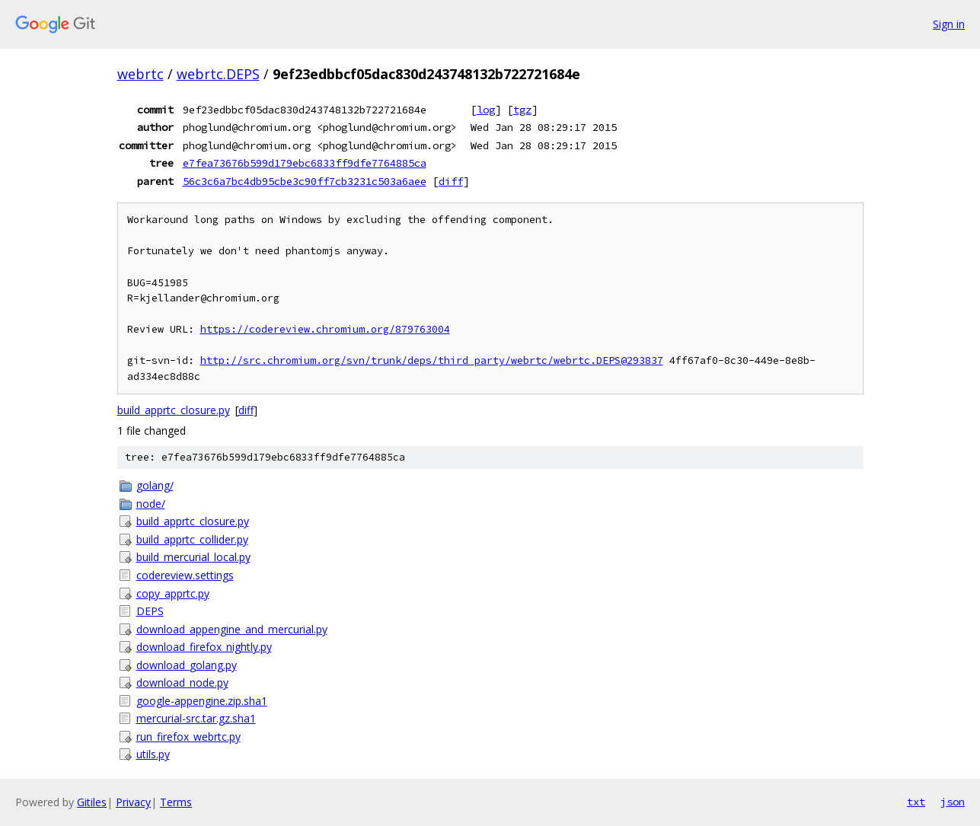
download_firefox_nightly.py (204, 646)
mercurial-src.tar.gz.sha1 (196, 718)
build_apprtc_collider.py (192, 539)
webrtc (140, 74)
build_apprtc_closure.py (173, 410)
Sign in (949, 24)
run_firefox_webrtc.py (188, 736)
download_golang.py (186, 665)
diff (451, 181)
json (952, 801)
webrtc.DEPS (218, 74)
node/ (150, 503)
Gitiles (92, 802)
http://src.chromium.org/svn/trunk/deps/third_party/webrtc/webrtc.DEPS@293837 (431, 360)
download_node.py (182, 682)
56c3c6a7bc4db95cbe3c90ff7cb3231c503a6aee (304, 181)
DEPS (150, 611)
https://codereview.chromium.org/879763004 (325, 329)
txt (916, 801)
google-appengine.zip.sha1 (201, 701)
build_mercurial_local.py (193, 557)
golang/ (155, 485)
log (486, 109)
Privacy (133, 802)
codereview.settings (185, 575)
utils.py (153, 754)
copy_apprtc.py (172, 593)
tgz (522, 109)
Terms (176, 802)
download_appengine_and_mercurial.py (231, 629)
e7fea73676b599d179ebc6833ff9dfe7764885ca (304, 163)
